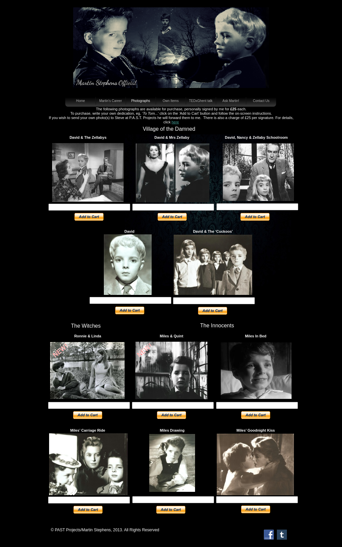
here (175, 122)
